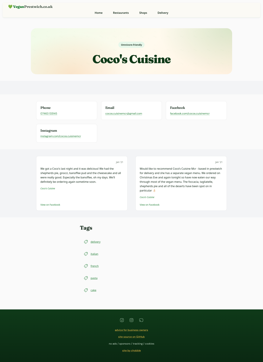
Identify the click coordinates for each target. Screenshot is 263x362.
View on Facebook (50, 204)
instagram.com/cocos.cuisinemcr (60, 136)
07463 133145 (48, 113)
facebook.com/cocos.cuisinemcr (190, 113)
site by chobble (131, 350)
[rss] (141, 320)
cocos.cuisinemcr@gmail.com (123, 113)
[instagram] (131, 320)
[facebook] (122, 320)
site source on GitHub (131, 336)
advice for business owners (131, 330)
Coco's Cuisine (47, 188)
